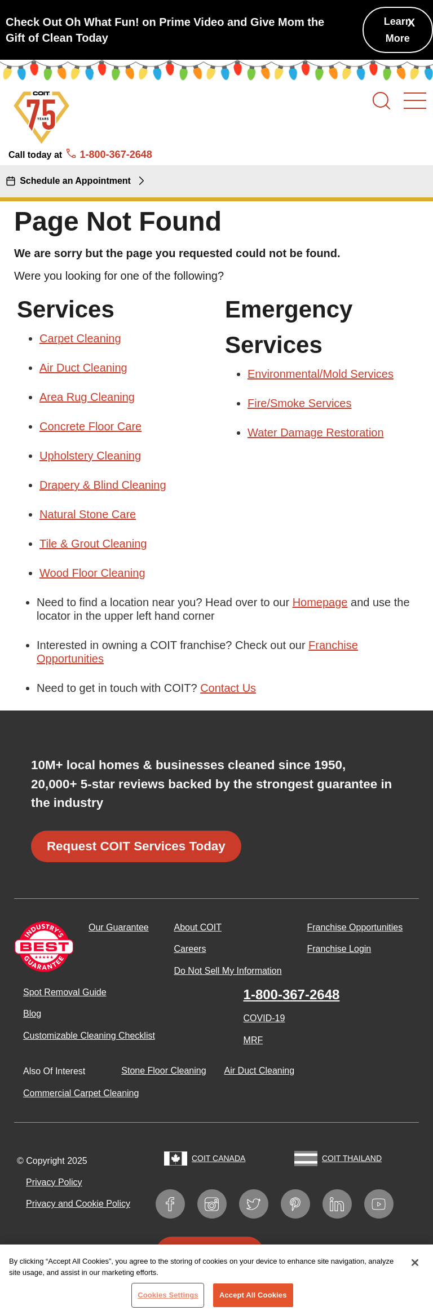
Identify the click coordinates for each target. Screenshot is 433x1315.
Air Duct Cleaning (83, 367)
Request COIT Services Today (136, 846)
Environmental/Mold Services (321, 374)
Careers (190, 949)
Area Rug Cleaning (87, 397)
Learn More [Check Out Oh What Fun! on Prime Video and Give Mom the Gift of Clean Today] (398, 30)
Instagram (217, 1202)
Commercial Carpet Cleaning (81, 1093)
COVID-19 (264, 1018)
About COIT (197, 927)
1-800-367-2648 (292, 994)
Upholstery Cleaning (90, 455)
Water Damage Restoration (316, 432)
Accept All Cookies (253, 1299)
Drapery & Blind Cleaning (102, 485)
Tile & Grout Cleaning (93, 543)
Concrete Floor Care (90, 426)
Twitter (259, 1202)
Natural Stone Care (87, 514)
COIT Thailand (352, 1158)
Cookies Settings (168, 1299)
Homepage (320, 602)
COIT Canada (218, 1158)
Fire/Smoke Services (300, 403)
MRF (253, 1040)
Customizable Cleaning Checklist (89, 1035)
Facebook (175, 1202)
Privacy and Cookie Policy (78, 1203)
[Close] (415, 1267)
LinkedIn (342, 1202)
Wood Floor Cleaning (92, 573)
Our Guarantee (119, 927)
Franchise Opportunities (355, 927)
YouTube (384, 1202)
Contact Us (228, 688)
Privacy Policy (54, 1182)
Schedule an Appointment (75, 181)
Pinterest (300, 1202)
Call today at (80, 154)
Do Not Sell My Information (227, 971)
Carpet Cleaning (80, 338)
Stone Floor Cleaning (163, 1070)
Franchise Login (339, 949)
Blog (32, 1013)
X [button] (411, 22)
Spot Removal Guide (65, 992)
